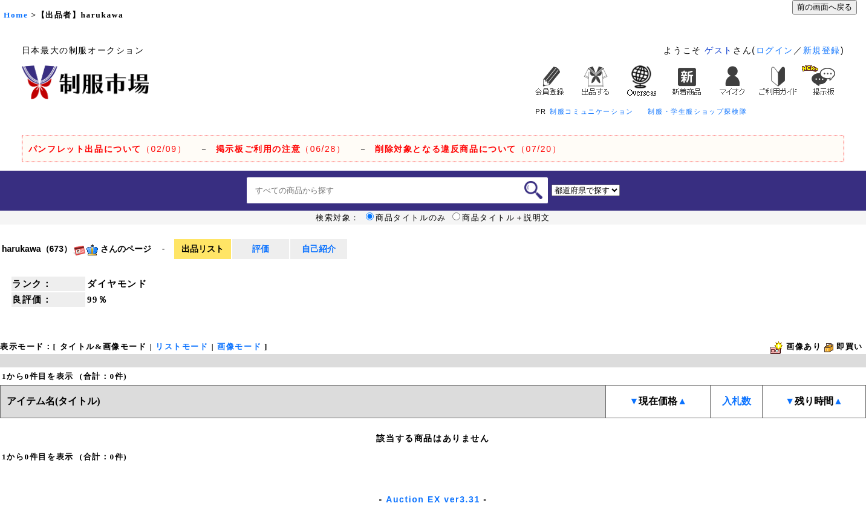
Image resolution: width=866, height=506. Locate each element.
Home (16, 14)
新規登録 (822, 50)
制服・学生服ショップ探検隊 (697, 111)
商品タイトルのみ (406, 218)
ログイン (774, 50)
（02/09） (107, 149)
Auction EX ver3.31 (433, 499)
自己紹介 (319, 249)
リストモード (182, 346)
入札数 (736, 401)
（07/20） (468, 149)
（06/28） (281, 149)
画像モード (239, 346)
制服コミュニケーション (592, 111)
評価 (260, 249)
